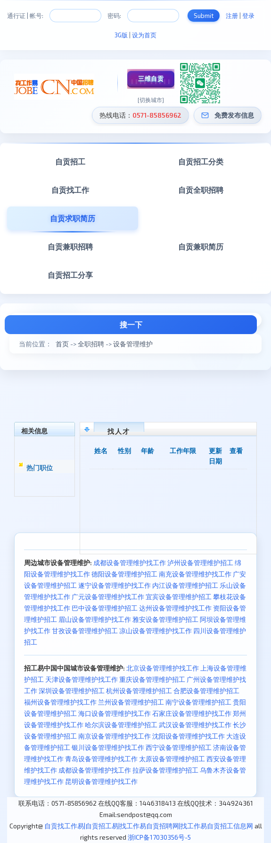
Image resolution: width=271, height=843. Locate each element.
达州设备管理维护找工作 (175, 608)
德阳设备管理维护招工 (124, 574)
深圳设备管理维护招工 (72, 691)
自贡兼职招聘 (70, 246)
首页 (62, 344)
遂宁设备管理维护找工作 (114, 585)
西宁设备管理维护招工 (179, 747)
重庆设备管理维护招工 (152, 679)
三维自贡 (151, 78)
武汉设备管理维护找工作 (195, 725)
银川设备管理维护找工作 (108, 747)
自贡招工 (70, 161)
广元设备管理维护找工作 (108, 597)
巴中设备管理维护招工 (105, 608)
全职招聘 (91, 344)
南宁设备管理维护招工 (198, 702)
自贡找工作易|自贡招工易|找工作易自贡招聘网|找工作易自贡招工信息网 (148, 826)
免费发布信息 (234, 115)
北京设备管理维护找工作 (162, 668)
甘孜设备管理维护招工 (85, 631)
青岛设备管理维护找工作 (101, 759)
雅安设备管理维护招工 (165, 619)
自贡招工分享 (70, 274)
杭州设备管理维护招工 (139, 691)
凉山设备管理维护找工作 (155, 631)
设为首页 (144, 35)
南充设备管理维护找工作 (195, 574)
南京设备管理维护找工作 (114, 736)
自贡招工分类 (200, 161)
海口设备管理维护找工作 (114, 713)
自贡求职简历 (72, 218)
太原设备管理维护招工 (172, 759)
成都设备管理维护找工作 (129, 563)
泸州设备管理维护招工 (200, 563)
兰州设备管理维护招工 (131, 702)
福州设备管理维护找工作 (60, 702)
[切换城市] (151, 99)
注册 (232, 15)
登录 (248, 15)
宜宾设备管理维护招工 (179, 597)
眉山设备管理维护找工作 (94, 619)
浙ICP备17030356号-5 (159, 837)
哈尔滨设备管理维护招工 (121, 725)
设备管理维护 (133, 344)
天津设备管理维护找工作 (81, 679)
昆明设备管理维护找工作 (101, 781)
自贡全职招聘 (200, 189)
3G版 (121, 35)
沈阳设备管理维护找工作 (188, 736)
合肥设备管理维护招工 (206, 691)
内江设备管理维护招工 (185, 585)
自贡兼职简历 (200, 246)
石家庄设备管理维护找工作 (191, 713)
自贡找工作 (70, 189)
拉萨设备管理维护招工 (165, 770)
